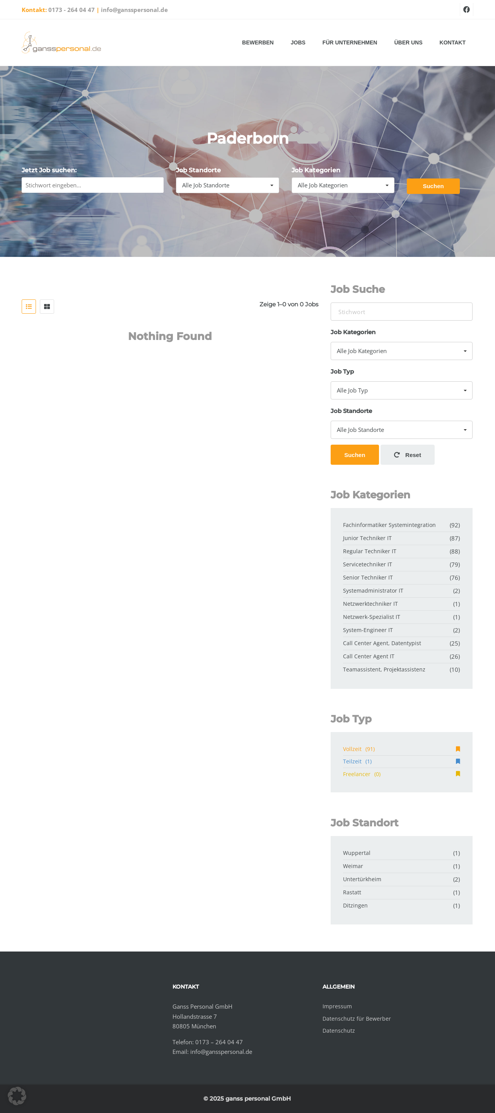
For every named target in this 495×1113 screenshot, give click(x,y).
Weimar (353, 866)
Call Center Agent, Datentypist (382, 643)
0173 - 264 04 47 (71, 10)
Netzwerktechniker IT (370, 603)
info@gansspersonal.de (134, 10)
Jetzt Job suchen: (49, 170)
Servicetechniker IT (367, 564)
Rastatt (352, 892)
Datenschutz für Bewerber (357, 1018)
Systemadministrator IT (373, 590)
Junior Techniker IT (367, 538)
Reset (407, 455)
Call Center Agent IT (368, 656)
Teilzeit (401, 761)
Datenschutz (339, 1030)
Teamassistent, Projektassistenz (384, 669)
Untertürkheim (362, 879)
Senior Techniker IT (368, 577)
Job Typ (342, 371)
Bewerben (258, 42)
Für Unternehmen (350, 42)
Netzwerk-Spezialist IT (371, 616)
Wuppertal (356, 852)
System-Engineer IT (368, 630)
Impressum (337, 1006)
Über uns (408, 42)
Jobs (298, 42)
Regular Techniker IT (369, 551)
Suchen (433, 186)
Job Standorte (198, 170)
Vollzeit (401, 749)
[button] (17, 1096)
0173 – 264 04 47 (219, 1042)
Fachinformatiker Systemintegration (389, 524)
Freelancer (401, 774)
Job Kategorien (316, 170)
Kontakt (453, 42)
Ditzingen (355, 905)
